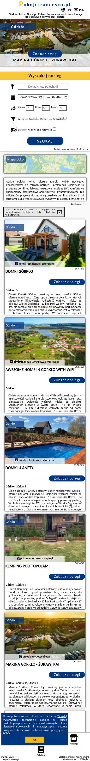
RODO (6, 733)
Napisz (85, 759)
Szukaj (45, 141)
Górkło (10, 227)
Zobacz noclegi (67, 282)
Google (62, 716)
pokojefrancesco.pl (45, 4)
